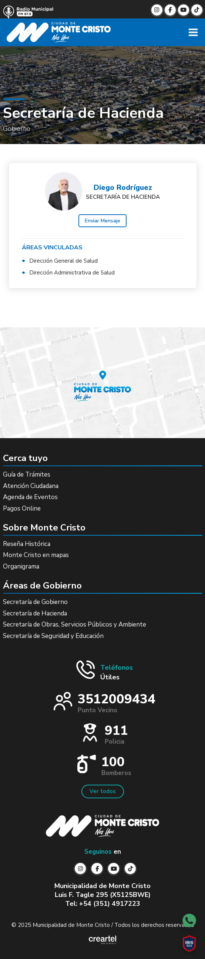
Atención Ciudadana (30, 486)
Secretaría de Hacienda (35, 613)
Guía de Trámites (26, 474)
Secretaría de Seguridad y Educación (53, 636)
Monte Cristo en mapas (36, 555)
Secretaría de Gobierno (35, 602)
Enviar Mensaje (102, 220)
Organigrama (21, 566)
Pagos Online (22, 508)
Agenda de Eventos (30, 497)
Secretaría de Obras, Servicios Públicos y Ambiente (74, 624)
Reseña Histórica (26, 544)
